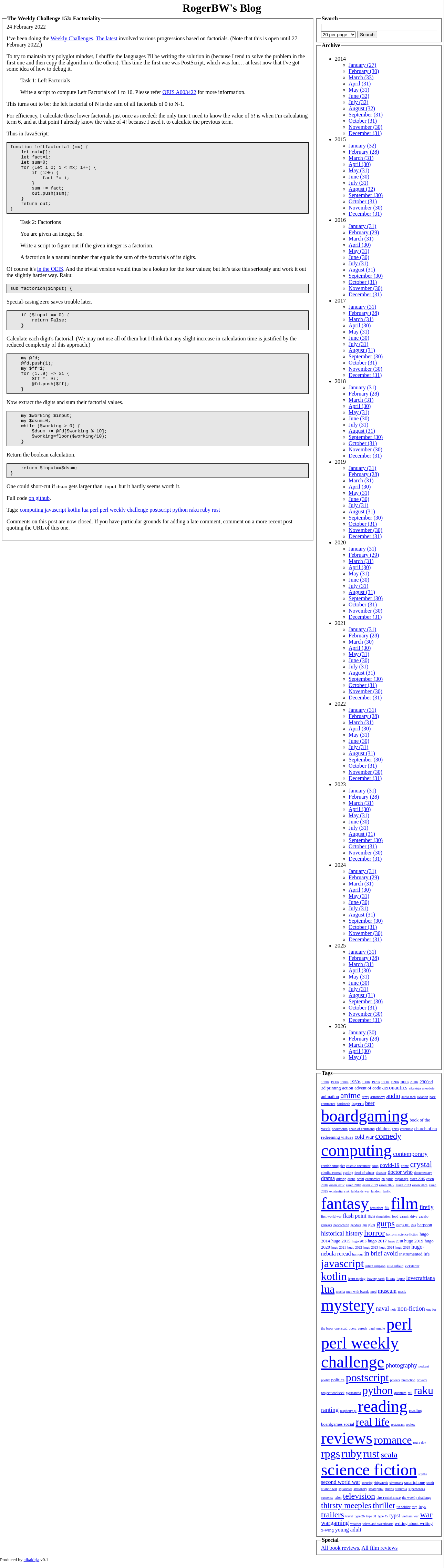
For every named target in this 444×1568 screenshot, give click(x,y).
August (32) (362, 108)
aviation (422, 1097)
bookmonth (340, 1129)
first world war (331, 1216)
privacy (422, 1380)
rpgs (330, 1453)
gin (364, 1225)
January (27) (362, 65)
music (402, 1291)
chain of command (361, 1129)
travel (349, 1516)
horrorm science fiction (402, 1234)
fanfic (387, 1191)
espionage (402, 1179)
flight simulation (379, 1216)
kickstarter (412, 1266)
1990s (395, 1082)
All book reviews (340, 1548)
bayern (358, 1103)
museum (387, 1291)
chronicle (406, 1129)
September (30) (366, 195)
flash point (354, 1216)
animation (330, 1096)
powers (395, 1380)
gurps (385, 1223)
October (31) (363, 121)
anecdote (428, 1088)
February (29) (364, 232)
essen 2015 (417, 1179)
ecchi (360, 1179)
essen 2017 (336, 1185)
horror (374, 1232)
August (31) (362, 270)
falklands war (360, 1191)
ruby (205, 543)
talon (338, 1497)
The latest (106, 38)
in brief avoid (381, 1253)
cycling (348, 1173)
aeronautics (394, 1087)
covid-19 (390, 1165)
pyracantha (353, 1393)
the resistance (388, 1497)
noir (393, 1309)
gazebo (423, 1216)
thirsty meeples (346, 1505)
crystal (421, 1164)
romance (393, 1440)
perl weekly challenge (124, 543)
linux (390, 1278)
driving (341, 1179)
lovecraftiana (420, 1278)
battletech (343, 1104)
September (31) (366, 114)
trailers (332, 1514)
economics (372, 1179)
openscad (340, 1328)
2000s (404, 1082)
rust (216, 543)
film (404, 1203)
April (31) (360, 83)
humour (357, 1254)
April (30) (360, 164)
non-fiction (411, 1308)
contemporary (410, 1153)
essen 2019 (370, 1185)
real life (372, 1422)
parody (363, 1328)
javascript (55, 543)
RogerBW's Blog (222, 8)
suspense (327, 1497)
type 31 (371, 1516)
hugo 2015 (340, 1240)
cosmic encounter (358, 1166)
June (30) (359, 177)
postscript (160, 543)
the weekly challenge (416, 1497)
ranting (330, 1409)
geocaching (341, 1225)
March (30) (361, 642)
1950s (355, 1081)
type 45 (383, 1516)
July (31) (358, 183)
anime (350, 1095)
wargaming (335, 1522)
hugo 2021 (338, 1247)
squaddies (345, 1489)
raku (194, 543)
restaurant (397, 1424)
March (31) (361, 158)
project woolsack (332, 1393)
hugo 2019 (413, 1240)
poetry (325, 1380)
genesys (326, 1225)
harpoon (424, 1224)
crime (405, 1166)
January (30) (362, 1032)
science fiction (369, 1470)
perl (94, 543)
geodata (355, 1225)
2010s (414, 1082)
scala (389, 1454)
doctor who (400, 1172)
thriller (384, 1505)
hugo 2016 (359, 1241)
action (347, 1087)
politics (337, 1379)
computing (31, 543)
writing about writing (414, 1523)
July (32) (358, 102)
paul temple (377, 1328)
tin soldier (403, 1507)
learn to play (356, 1279)
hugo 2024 (387, 1247)
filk (386, 1208)
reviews (346, 1438)
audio (393, 1096)
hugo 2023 (370, 1247)
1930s (335, 1082)
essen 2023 (403, 1185)
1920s (325, 1082)
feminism (376, 1208)
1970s (376, 1082)
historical (332, 1233)
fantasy (345, 1203)
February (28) (364, 152)
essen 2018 (353, 1185)
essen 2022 (386, 1185)
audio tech (408, 1097)
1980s (385, 1082)
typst (395, 1515)
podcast (424, 1366)
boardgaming (364, 1116)
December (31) (365, 133)
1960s (366, 1082)
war (426, 1514)
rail (410, 1393)
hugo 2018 (395, 1241)
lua (85, 543)
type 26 (359, 1516)
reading (382, 1406)
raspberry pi (348, 1411)
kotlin (74, 543)
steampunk (376, 1489)
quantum (400, 1393)
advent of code (367, 1087)
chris (395, 1129)
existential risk (339, 1191)
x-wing (327, 1530)
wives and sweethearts (377, 1524)
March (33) (361, 77)
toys (422, 1506)
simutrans (396, 1483)
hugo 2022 (355, 1247)
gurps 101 (403, 1225)
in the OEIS (50, 282)
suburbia (401, 1489)
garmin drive (408, 1216)
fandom (376, 1191)
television (359, 1496)
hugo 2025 (402, 1247)
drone (351, 1179)
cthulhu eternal (331, 1173)
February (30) (364, 71)
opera (353, 1328)
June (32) (359, 96)
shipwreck (381, 1483)
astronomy (377, 1097)
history (354, 1233)
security (367, 1483)
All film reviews (379, 1548)
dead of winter (364, 1173)
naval (382, 1308)
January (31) (362, 226)
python (179, 543)
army (365, 1097)
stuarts (389, 1489)
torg (414, 1507)
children (383, 1128)
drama (328, 1178)
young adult (348, 1530)
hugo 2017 (377, 1240)
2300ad (426, 1081)
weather (355, 1524)
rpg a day (419, 1442)
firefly (426, 1207)
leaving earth (376, 1279)
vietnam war (410, 1516)
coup (375, 1166)
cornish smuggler (333, 1166)
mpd (373, 1291)
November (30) (365, 127)
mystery (347, 1305)
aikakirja (415, 1088)
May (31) (359, 90)
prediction (408, 1380)
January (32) (362, 145)
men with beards (357, 1291)
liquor (400, 1279)
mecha (340, 1291)
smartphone (414, 1482)
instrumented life (414, 1254)
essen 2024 (419, 1185)
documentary (423, 1173)
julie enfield (395, 1266)
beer (370, 1103)
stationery (360, 1489)
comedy (388, 1135)
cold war (364, 1137)
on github (39, 531)
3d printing (331, 1087)
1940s (344, 1082)
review (410, 1424)
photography (401, 1365)
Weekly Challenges (72, 38)
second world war (340, 1482)
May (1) (357, 1057)
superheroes (417, 1489)
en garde (387, 1179)
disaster (381, 1173)
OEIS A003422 (179, 92)
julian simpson (375, 1266)
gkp (371, 1224)
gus (413, 1225)
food (395, 1216)
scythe (423, 1474)
